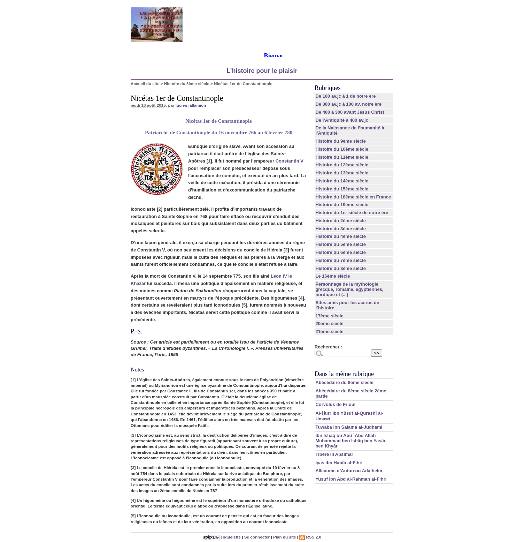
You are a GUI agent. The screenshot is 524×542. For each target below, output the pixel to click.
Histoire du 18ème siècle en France (353, 197)
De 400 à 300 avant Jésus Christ (349, 112)
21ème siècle (329, 331)
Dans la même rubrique (344, 373)
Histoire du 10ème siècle (341, 149)
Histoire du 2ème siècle (340, 220)
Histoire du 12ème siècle (341, 164)
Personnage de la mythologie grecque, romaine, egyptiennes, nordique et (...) (349, 289)
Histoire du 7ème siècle (340, 260)
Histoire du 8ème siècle (186, 83)
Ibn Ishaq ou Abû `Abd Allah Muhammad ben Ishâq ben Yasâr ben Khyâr (350, 441)
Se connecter (257, 537)
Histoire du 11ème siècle (341, 157)
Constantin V (289, 161)
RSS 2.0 (310, 537)
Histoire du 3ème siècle (340, 228)
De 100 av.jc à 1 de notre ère (345, 96)
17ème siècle (329, 315)
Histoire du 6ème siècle (340, 252)
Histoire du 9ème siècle (340, 141)
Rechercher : (328, 346)
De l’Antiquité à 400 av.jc (341, 120)
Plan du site (284, 537)
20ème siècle (329, 323)
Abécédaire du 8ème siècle (344, 382)
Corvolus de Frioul (335, 404)
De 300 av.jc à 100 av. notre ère (348, 104)
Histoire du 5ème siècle (340, 244)
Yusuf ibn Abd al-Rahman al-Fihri (350, 479)
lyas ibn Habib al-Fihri (338, 462)
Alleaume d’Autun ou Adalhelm (348, 470)
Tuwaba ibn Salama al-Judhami (348, 427)
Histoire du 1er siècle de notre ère (351, 212)
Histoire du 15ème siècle (341, 188)
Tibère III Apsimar (334, 454)
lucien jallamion (191, 105)
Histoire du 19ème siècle (341, 204)
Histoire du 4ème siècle (340, 236)
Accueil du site (145, 83)
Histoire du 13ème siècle (341, 172)
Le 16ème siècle (332, 276)
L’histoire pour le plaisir (261, 70)
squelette (232, 537)
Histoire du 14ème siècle (341, 180)
